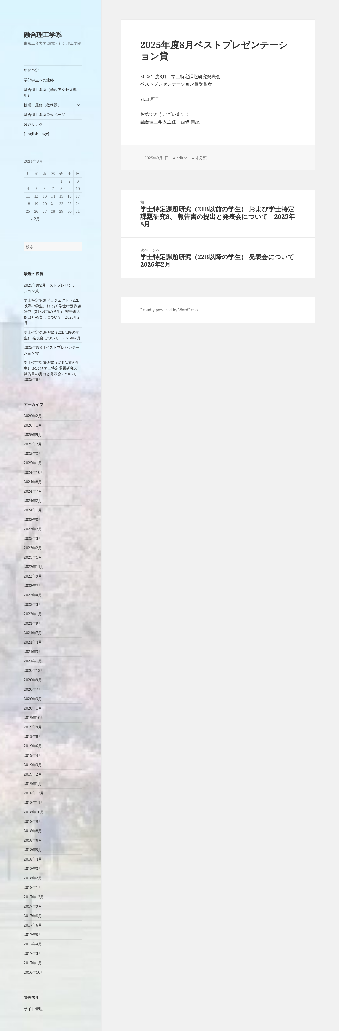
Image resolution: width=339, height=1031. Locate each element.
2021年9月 (33, 623)
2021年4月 (33, 642)
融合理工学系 (43, 34)
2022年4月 (33, 595)
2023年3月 (33, 538)
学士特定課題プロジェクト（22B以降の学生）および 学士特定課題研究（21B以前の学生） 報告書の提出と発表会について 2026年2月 (52, 311)
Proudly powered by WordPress (169, 309)
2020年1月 (33, 708)
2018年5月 (33, 849)
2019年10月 (34, 717)
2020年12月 (34, 670)
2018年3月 (33, 868)
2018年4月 (33, 859)
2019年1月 (33, 783)
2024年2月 (33, 500)
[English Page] (36, 134)
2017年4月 (33, 944)
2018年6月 (33, 840)
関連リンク (33, 124)
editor (182, 157)
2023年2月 (33, 547)
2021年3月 (33, 651)
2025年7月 (33, 444)
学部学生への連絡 (39, 80)
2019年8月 (33, 736)
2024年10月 (34, 472)
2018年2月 (33, 878)
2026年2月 (33, 415)
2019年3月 (33, 764)
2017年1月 (33, 962)
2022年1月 (33, 613)
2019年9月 (33, 727)
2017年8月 (33, 915)
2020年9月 (33, 679)
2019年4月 (33, 755)
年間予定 (31, 70)
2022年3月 (33, 604)
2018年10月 (34, 812)
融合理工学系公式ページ (44, 114)
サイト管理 (33, 1008)
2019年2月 (33, 774)
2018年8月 (33, 830)
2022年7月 (33, 585)
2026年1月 (33, 425)
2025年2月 (33, 453)
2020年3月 (33, 698)
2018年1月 (33, 887)
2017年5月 (33, 934)
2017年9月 (33, 906)
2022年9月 (33, 576)
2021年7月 (33, 632)
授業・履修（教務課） (42, 105)
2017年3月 (33, 953)
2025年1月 (33, 463)
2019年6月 (33, 745)
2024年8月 (33, 481)
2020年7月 (33, 689)
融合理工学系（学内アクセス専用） (50, 92)
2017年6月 (33, 925)
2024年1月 (33, 510)
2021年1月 (33, 661)
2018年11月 (34, 802)
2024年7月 (33, 491)
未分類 (201, 157)
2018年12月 (34, 793)
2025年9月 (33, 434)
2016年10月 (34, 972)
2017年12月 (34, 896)
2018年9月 (33, 821)
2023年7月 (33, 529)
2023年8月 (33, 519)
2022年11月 (34, 566)
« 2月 (35, 218)
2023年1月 (33, 557)
